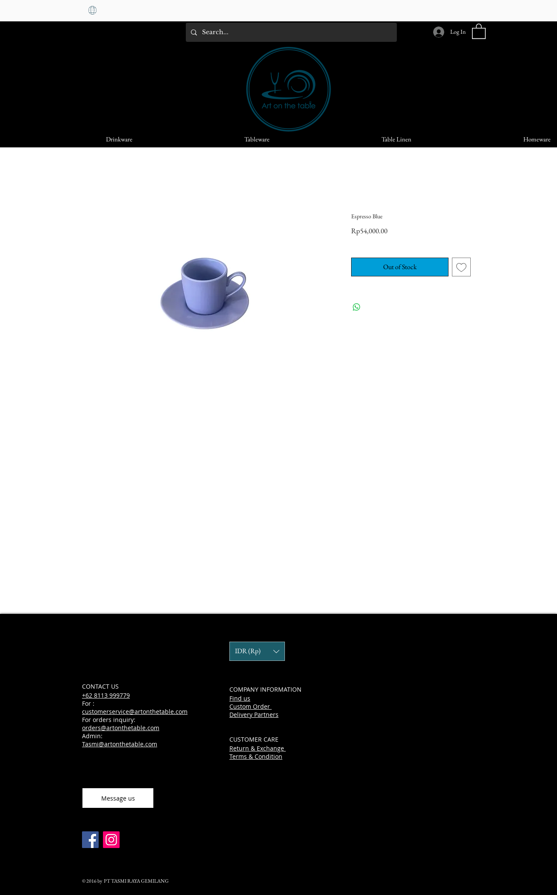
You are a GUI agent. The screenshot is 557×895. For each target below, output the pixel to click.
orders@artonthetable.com (120, 728)
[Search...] (290, 32)
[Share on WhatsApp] (357, 307)
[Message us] (118, 798)
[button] (479, 31)
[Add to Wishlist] (461, 267)
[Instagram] (111, 839)
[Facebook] (90, 839)
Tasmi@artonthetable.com (119, 744)
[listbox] (257, 651)
